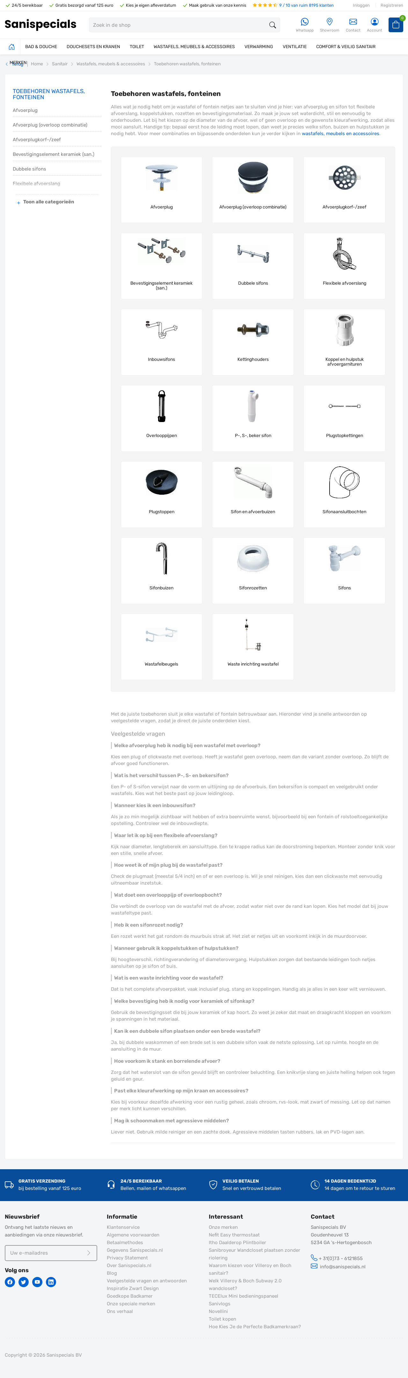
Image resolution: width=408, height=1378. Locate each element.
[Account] (374, 25)
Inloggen (361, 5)
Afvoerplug (25, 110)
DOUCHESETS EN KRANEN (93, 46)
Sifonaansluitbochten (344, 511)
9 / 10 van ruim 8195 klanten (293, 5)
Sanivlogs (219, 1304)
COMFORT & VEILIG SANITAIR (345, 46)
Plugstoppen (161, 511)
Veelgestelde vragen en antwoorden (147, 1281)
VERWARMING (258, 46)
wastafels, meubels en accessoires (340, 133)
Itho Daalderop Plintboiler (237, 1242)
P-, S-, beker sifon (253, 435)
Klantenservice (123, 1227)
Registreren (392, 5)
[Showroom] (329, 25)
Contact (353, 25)
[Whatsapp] (305, 25)
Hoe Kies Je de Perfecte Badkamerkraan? (255, 1327)
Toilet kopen (222, 1319)
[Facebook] (10, 1282)
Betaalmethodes (125, 1242)
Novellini (218, 1311)
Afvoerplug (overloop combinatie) (50, 125)
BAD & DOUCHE (41, 46)
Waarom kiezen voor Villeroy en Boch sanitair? (250, 1269)
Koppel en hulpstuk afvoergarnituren (344, 362)
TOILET (137, 46)
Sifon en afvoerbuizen (253, 511)
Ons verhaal (120, 1311)
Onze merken (223, 1227)
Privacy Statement (127, 1258)
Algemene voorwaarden (133, 1235)
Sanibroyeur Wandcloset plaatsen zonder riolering (254, 1254)
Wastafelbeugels (161, 664)
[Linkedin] (51, 1282)
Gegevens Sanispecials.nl (135, 1250)
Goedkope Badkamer (130, 1296)
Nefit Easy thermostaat (234, 1235)
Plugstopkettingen (344, 435)
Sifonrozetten (253, 588)
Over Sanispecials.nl (129, 1265)
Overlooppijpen (161, 435)
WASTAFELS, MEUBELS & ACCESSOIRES (194, 46)
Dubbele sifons (29, 169)
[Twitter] (23, 1282)
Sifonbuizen (161, 588)
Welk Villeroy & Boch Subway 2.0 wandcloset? (245, 1284)
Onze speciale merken (131, 1304)
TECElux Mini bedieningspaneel (243, 1296)
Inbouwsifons (161, 359)
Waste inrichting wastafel (253, 664)
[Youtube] (37, 1282)
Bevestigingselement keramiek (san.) (53, 154)
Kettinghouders (253, 359)
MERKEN (18, 62)
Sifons (344, 588)
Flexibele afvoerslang (344, 283)
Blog (112, 1273)
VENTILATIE (295, 46)
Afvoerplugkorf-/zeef (37, 139)
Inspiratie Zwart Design (133, 1288)
